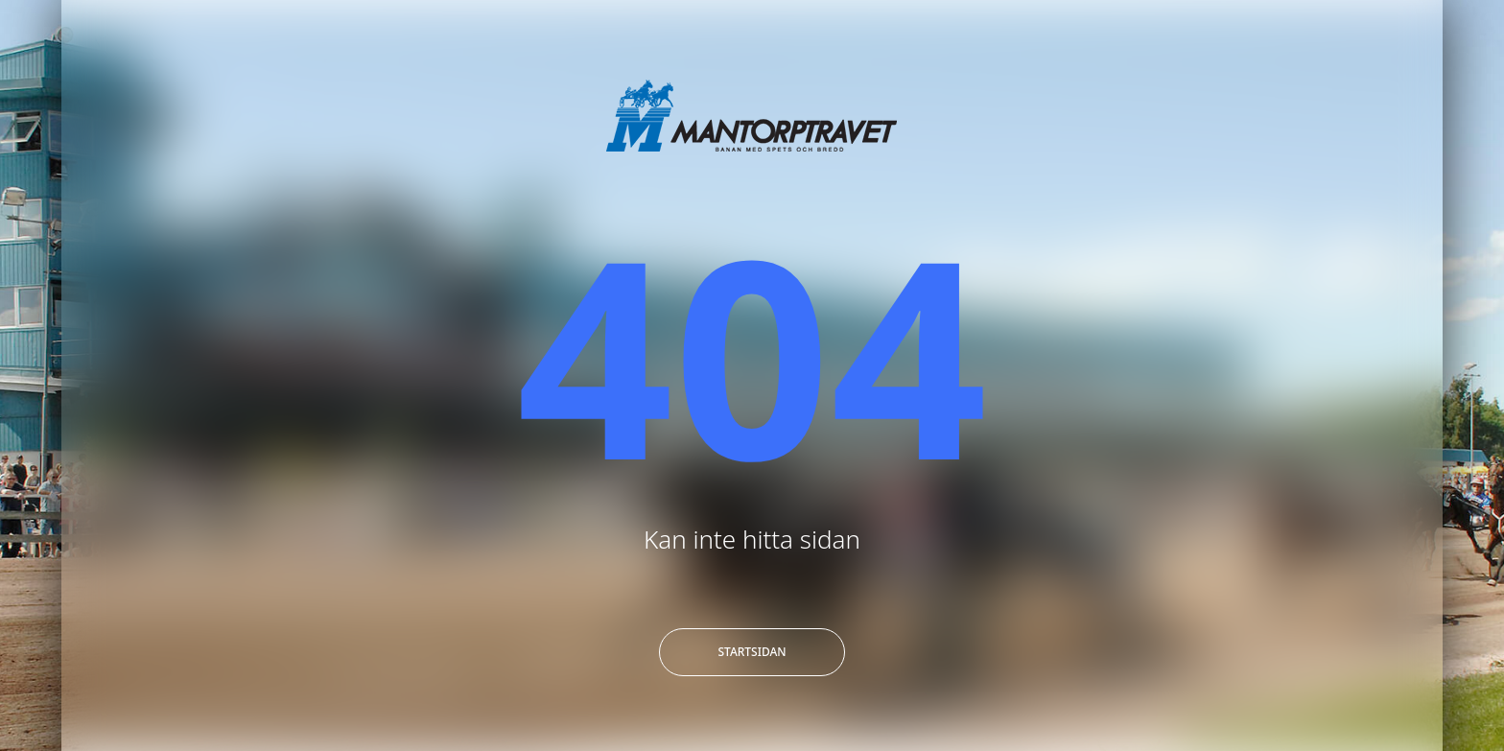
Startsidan (751, 652)
